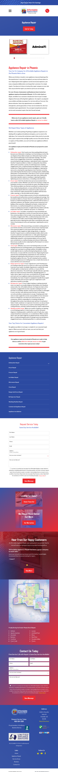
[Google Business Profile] (38, 753)
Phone (11, 441)
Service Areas (16, 759)
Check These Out (29, 502)
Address (11, 450)
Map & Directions (44, 721)
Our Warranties (29, 523)
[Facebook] (45, 753)
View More (29, 571)
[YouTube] (41, 753)
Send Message (29, 481)
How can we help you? (14, 459)
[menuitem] (28, 363)
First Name (11, 432)
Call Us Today (29, 29)
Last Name (11, 437)
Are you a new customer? (15, 455)
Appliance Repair (16, 756)
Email (10, 446)
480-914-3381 (19, 721)
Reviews (16, 762)
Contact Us (16, 764)
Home (16, 753)
